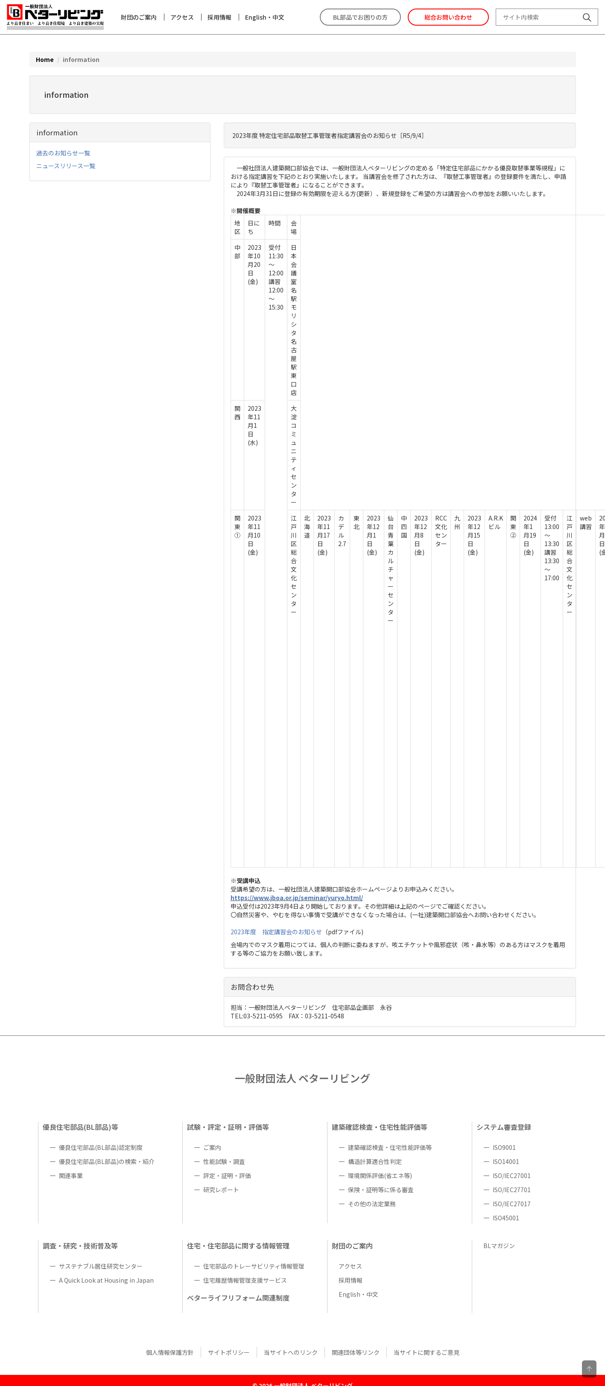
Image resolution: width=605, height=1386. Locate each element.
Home (45, 59)
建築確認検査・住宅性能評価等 (379, 1127)
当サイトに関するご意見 (426, 1352)
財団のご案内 (139, 17)
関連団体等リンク (356, 1352)
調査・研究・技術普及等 (80, 1245)
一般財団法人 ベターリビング (302, 1077)
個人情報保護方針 (170, 1352)
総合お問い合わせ (448, 17)
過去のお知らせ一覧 (63, 153)
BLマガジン (499, 1245)
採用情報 (219, 17)
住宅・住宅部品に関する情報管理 (238, 1245)
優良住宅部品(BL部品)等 (80, 1127)
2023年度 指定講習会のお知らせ (276, 931)
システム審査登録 (503, 1127)
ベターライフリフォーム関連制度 (238, 1297)
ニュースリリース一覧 (65, 165)
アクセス (182, 17)
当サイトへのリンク (291, 1352)
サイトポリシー (229, 1352)
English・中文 (264, 17)
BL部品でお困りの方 (360, 17)
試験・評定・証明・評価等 (228, 1127)
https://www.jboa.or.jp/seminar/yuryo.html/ (297, 897)
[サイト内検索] (587, 18)
